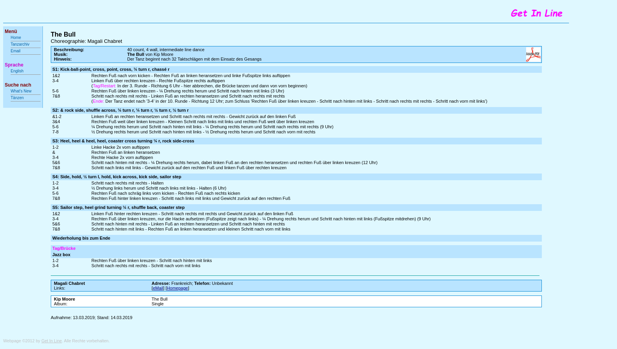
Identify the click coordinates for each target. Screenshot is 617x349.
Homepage (177, 288)
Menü (11, 31)
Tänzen (17, 98)
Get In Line (51, 340)
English (17, 71)
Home (16, 37)
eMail (158, 288)
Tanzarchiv (20, 44)
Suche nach (18, 85)
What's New (22, 91)
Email (15, 51)
